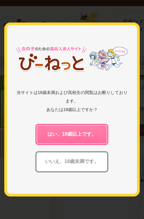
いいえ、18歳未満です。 (72, 161)
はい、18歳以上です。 (72, 134)
